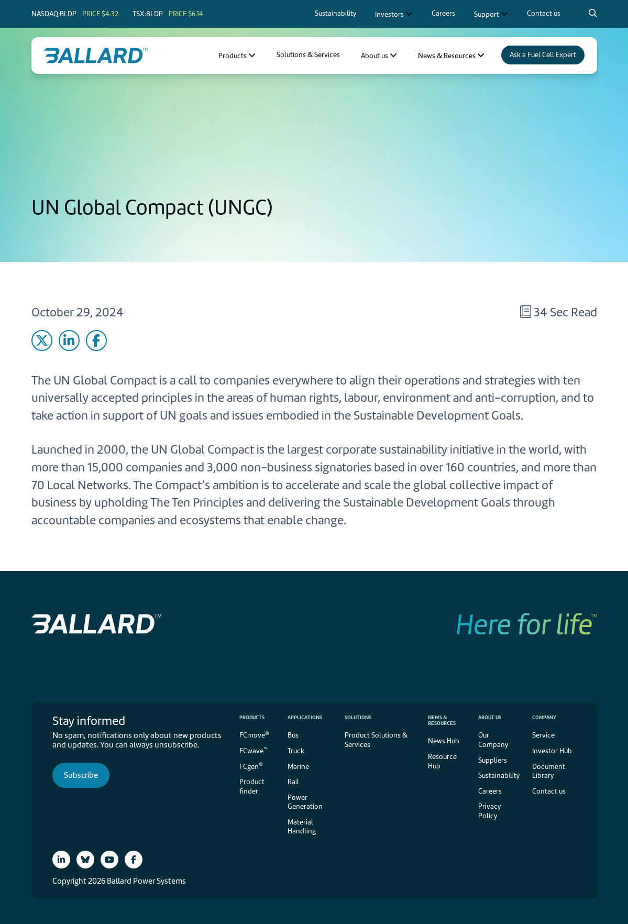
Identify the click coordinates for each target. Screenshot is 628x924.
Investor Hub (552, 750)
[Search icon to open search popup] (593, 13)
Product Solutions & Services (376, 740)
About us (489, 717)
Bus (293, 735)
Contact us (549, 791)
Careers (490, 791)
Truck (296, 750)
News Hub (443, 740)
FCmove (254, 735)
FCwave (253, 750)
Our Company (493, 740)
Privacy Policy (489, 811)
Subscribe (81, 775)
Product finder (252, 786)
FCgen (251, 766)
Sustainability (499, 775)
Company (544, 717)
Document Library (548, 771)
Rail (293, 781)
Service (543, 735)
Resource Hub (442, 761)
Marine (298, 766)
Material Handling (302, 827)
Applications (305, 717)
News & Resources (442, 720)
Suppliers (492, 760)
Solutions (358, 717)
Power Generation (305, 802)
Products (252, 717)
